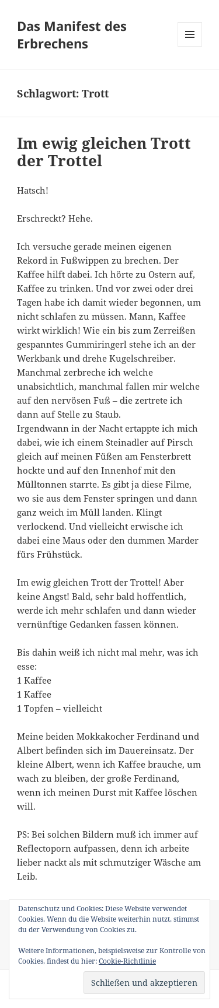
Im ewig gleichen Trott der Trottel (104, 151)
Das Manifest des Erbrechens (72, 34)
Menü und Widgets (190, 46)
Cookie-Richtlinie (127, 961)
